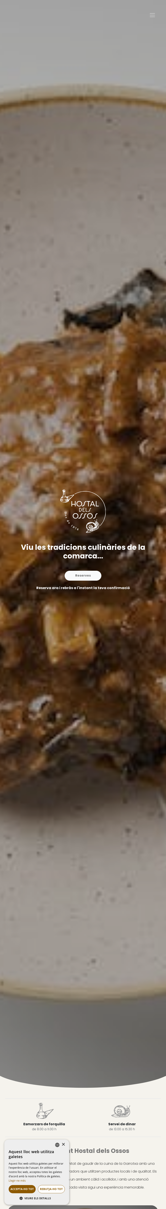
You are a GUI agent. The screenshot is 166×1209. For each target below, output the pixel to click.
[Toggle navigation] (152, 15)
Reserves (83, 575)
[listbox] (57, 1145)
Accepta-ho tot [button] (22, 1189)
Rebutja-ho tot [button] (51, 1189)
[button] (37, 1198)
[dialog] (36, 1172)
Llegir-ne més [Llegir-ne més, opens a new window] (17, 1180)
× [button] (63, 1144)
